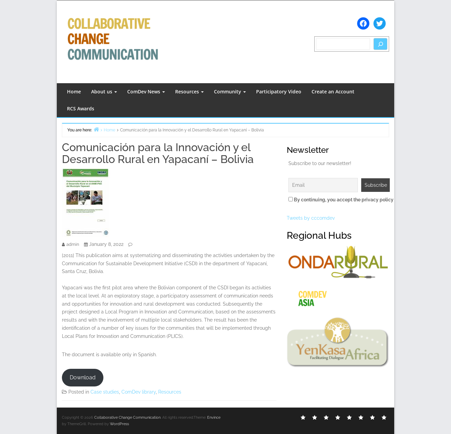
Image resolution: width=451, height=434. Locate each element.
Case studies (104, 392)
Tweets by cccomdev (311, 218)
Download (83, 377)
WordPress (119, 424)
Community (230, 91)
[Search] (380, 44)
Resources (189, 91)
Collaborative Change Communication (127, 417)
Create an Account (333, 91)
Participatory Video (278, 91)
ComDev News (146, 91)
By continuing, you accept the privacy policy (337, 199)
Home (74, 91)
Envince (213, 417)
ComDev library (138, 392)
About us (104, 91)
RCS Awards (80, 108)
